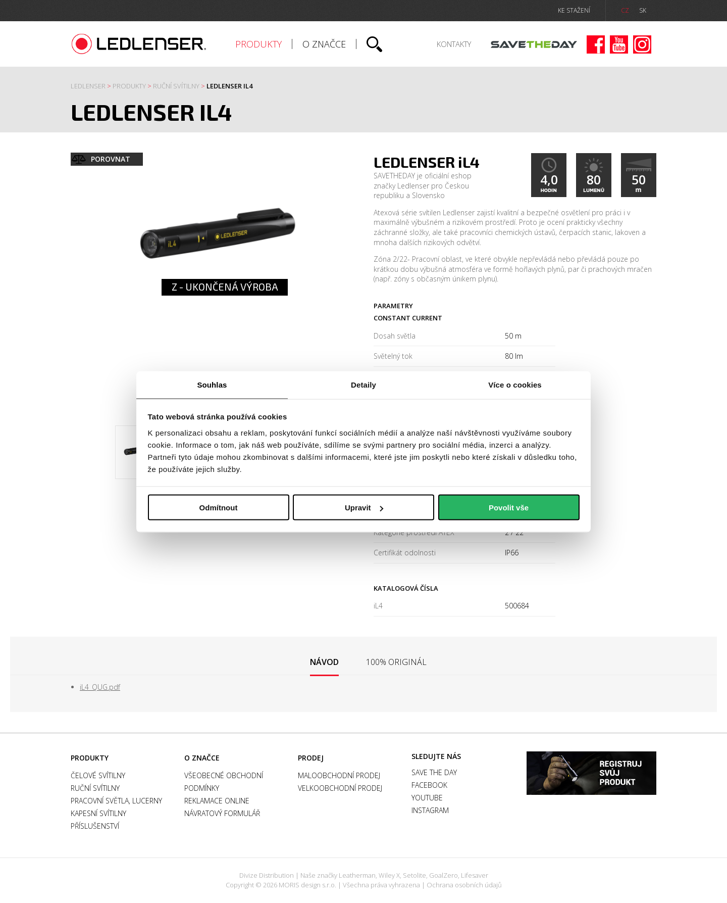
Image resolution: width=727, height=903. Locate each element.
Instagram (642, 44)
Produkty (258, 44)
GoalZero (443, 875)
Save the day (534, 44)
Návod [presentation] (324, 662)
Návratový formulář (222, 813)
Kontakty (454, 44)
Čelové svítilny (98, 775)
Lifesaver (474, 875)
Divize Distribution (266, 875)
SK (642, 10)
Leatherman (357, 875)
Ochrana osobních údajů (464, 884)
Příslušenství (95, 826)
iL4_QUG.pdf (100, 687)
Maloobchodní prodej (339, 775)
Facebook (596, 44)
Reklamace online (216, 800)
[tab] (324, 662)
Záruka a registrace (591, 773)
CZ (625, 10)
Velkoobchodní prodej (340, 788)
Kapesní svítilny (98, 813)
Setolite (414, 875)
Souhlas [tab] (212, 384)
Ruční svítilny (176, 85)
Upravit (364, 507)
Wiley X (389, 875)
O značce (324, 44)
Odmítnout (218, 507)
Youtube (619, 44)
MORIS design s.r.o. (307, 884)
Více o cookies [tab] (515, 384)
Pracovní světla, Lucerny (116, 800)
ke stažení (574, 10)
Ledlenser (139, 44)
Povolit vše (509, 507)
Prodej (311, 758)
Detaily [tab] (363, 384)
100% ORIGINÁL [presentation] (396, 662)
